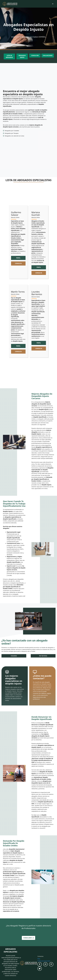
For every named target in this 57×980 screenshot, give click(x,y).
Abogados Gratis (22, 56)
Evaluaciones (47, 55)
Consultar (35, 55)
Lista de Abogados (9, 56)
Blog (38, 958)
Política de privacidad (43, 961)
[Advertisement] (28, 75)
